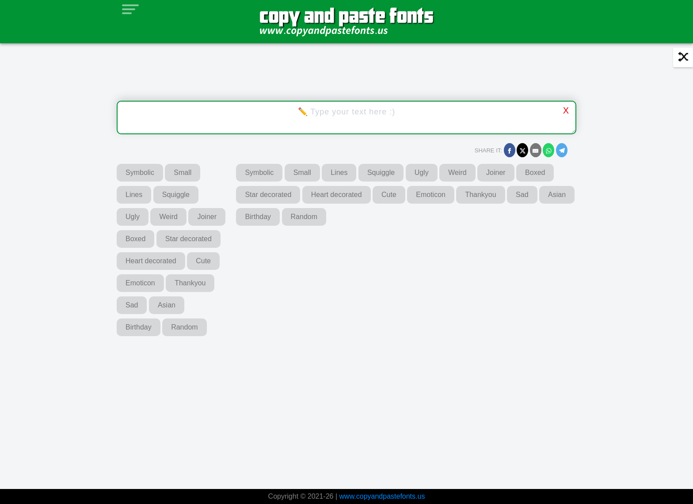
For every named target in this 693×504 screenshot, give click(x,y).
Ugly (133, 216)
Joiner (207, 216)
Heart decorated (151, 261)
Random (184, 327)
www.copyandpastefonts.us (382, 496)
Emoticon (140, 283)
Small (182, 172)
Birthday (139, 327)
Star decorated (188, 239)
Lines (134, 194)
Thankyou (190, 283)
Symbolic (140, 172)
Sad (132, 305)
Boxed (135, 239)
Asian (166, 305)
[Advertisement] (230, 406)
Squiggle (176, 194)
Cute (203, 261)
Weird (168, 216)
